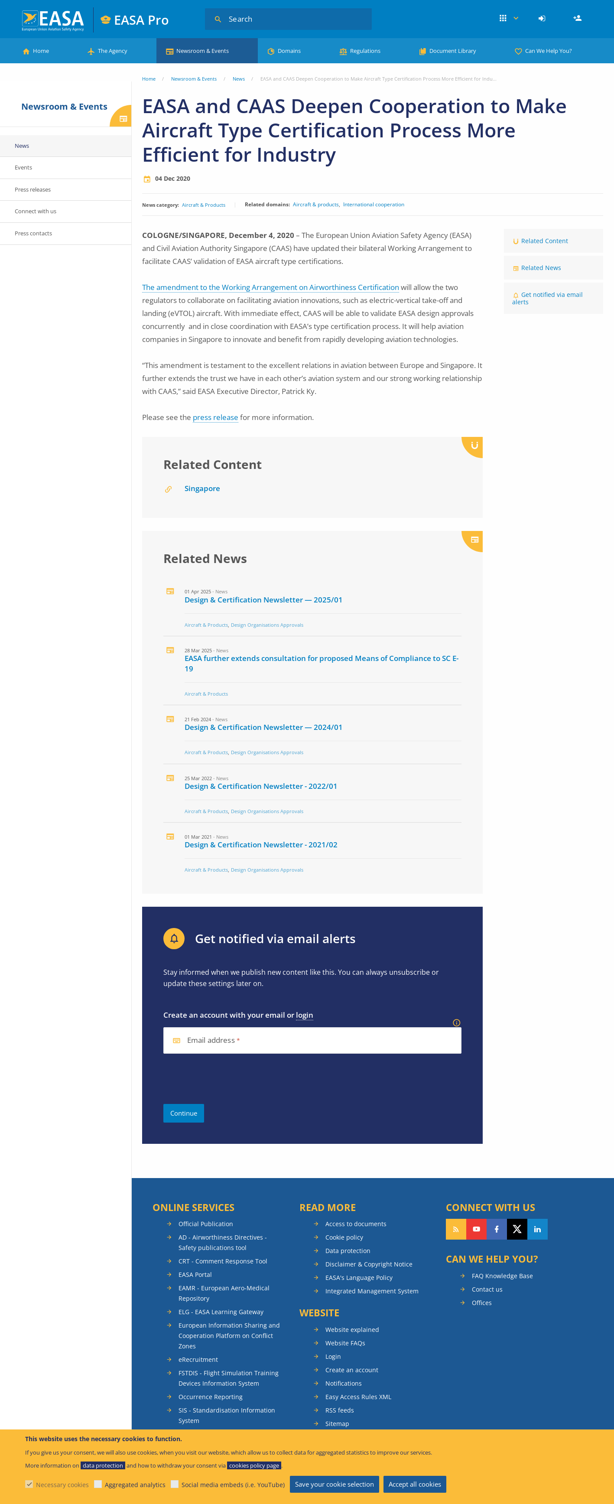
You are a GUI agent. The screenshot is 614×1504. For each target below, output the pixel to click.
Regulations (365, 51)
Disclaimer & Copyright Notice (369, 1264)
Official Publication (206, 1224)
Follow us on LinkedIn (537, 1229)
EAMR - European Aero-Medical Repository (224, 1293)
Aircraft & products (316, 204)
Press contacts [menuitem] (33, 233)
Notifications (343, 1383)
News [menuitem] (22, 146)
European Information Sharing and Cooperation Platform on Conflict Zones (229, 1335)
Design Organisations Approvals (267, 625)
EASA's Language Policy (359, 1277)
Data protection (347, 1251)
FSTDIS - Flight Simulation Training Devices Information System (229, 1378)
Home (41, 51)
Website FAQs (345, 1343)
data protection (103, 1465)
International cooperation (373, 204)
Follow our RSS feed (456, 1229)
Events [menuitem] (23, 167)
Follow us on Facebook (497, 1229)
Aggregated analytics (135, 1485)
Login (543, 18)
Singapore (202, 488)
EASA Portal (195, 1274)
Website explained (352, 1329)
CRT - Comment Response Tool (223, 1261)
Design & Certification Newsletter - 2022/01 (261, 786)
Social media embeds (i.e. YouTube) (233, 1485)
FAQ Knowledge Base (502, 1276)
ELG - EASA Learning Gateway (221, 1312)
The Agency (112, 51)
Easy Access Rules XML (358, 1397)
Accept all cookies (415, 1484)
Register (578, 18)
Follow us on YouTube (476, 1229)
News (239, 78)
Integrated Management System (372, 1291)
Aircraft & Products (203, 204)
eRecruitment (198, 1359)
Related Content (544, 241)
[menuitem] (543, 18)
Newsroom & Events (202, 51)
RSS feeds (339, 1410)
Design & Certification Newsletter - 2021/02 (261, 845)
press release (215, 417)
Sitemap (337, 1423)
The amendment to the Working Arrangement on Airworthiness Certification (270, 287)
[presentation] (229, 1079)
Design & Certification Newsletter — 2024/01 (264, 727)
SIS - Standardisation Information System (227, 1415)
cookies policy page (254, 1465)
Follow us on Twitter (517, 1229)
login (304, 1015)
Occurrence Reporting (211, 1397)
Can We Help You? (548, 51)
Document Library (452, 51)
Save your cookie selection (334, 1484)
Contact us (487, 1289)
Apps (509, 18)
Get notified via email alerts (547, 298)
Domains (289, 51)
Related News (541, 268)
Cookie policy (344, 1237)
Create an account (351, 1370)
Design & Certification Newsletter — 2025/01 (264, 600)
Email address (211, 1040)
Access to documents (356, 1224)
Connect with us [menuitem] (35, 211)
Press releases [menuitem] (33, 189)
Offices (482, 1303)
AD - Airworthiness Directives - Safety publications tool (223, 1242)
